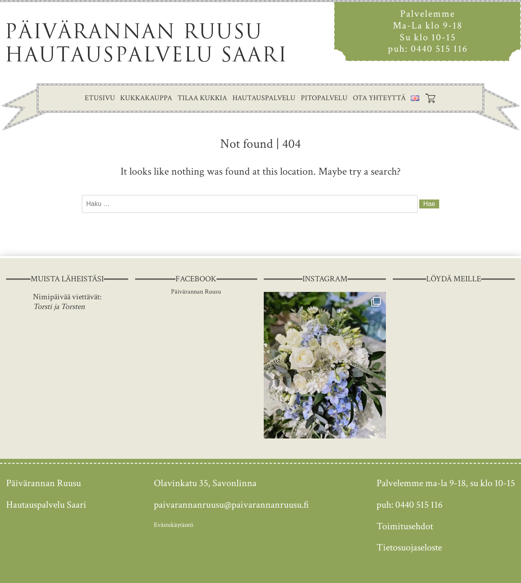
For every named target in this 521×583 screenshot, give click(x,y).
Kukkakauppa (146, 98)
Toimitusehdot (405, 526)
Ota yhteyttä (379, 98)
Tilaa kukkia (202, 98)
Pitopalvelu (324, 98)
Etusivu (100, 98)
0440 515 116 (439, 48)
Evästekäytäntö (173, 525)
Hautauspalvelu (264, 98)
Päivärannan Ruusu (196, 291)
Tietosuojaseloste (409, 547)
